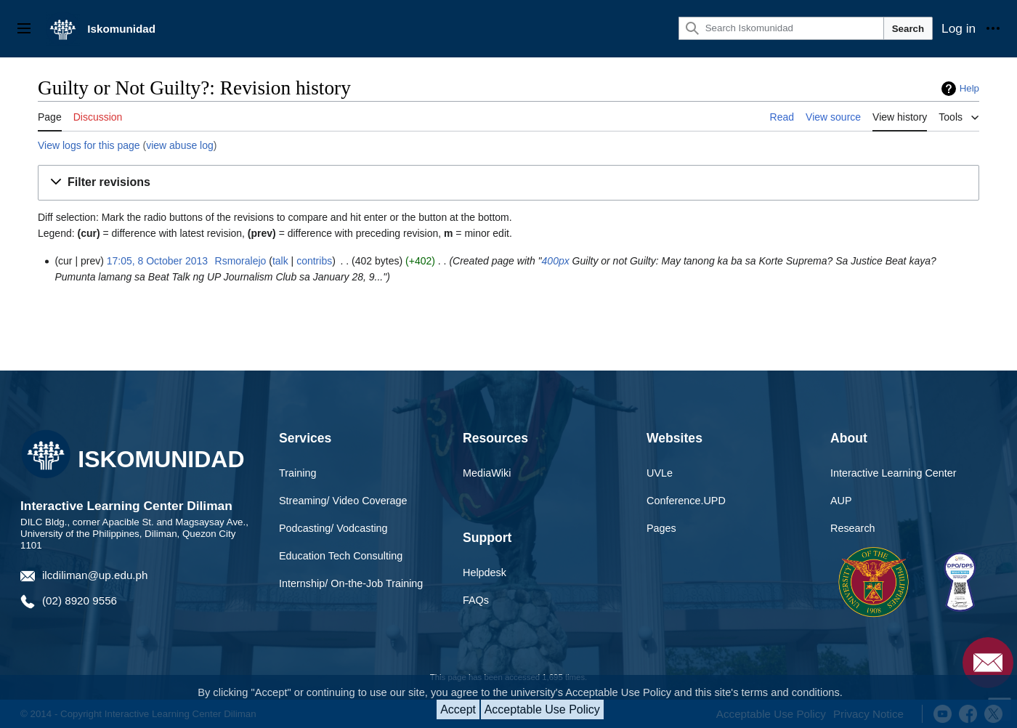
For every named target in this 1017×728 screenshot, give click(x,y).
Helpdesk (484, 572)
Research (852, 528)
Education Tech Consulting (340, 556)
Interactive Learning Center (893, 473)
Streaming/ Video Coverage (343, 500)
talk (280, 261)
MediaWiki (487, 473)
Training (297, 473)
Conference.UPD (686, 500)
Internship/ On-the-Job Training (351, 583)
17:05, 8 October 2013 (157, 261)
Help (969, 88)
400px (556, 261)
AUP (841, 500)
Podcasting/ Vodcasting (333, 528)
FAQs (476, 600)
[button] (508, 183)
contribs (314, 261)
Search (908, 28)
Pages (661, 528)
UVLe (660, 473)
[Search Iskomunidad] (781, 28)
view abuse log (180, 145)
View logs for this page (89, 145)
